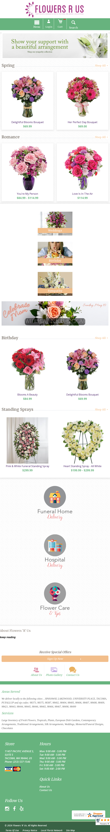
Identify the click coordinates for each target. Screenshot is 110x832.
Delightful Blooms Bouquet (27, 122)
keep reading (8, 637)
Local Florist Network (51, 830)
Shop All (101, 65)
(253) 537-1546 (21, 761)
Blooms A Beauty (27, 394)
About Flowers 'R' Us (15, 631)
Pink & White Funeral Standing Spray (27, 466)
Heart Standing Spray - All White (82, 466)
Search (73, 27)
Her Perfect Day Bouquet (82, 122)
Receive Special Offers (55, 652)
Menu (36, 26)
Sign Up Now (55, 658)
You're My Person (27, 193)
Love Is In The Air (82, 193)
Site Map (70, 830)
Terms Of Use (12, 830)
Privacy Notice (30, 830)
